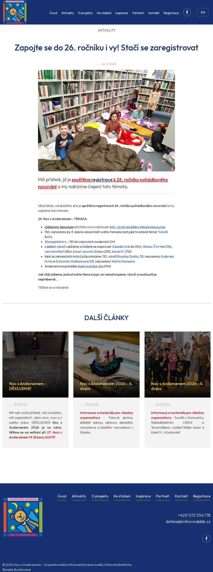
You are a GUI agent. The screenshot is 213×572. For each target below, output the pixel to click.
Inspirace (121, 13)
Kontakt (153, 13)
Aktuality (67, 13)
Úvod (53, 13)
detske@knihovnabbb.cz (188, 521)
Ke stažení (104, 13)
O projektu (85, 13)
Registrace (171, 13)
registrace (102, 179)
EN (203, 12)
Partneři (138, 13)
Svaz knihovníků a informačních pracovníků (73, 565)
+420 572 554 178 (194, 515)
